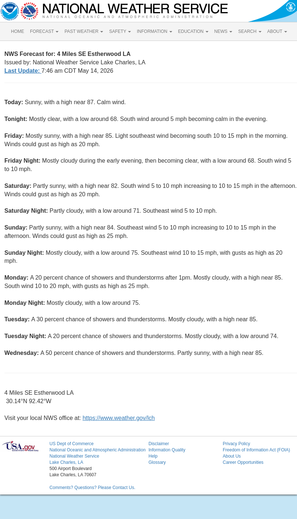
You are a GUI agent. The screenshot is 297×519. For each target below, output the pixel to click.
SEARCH (249, 31)
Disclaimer (158, 443)
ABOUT (277, 31)
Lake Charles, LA (66, 462)
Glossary (157, 462)
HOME (17, 31)
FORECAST (44, 31)
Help (153, 456)
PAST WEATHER (83, 31)
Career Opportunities (243, 462)
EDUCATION (193, 31)
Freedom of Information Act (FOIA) (256, 449)
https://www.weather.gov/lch (119, 418)
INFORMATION (154, 31)
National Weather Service (74, 456)
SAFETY (120, 31)
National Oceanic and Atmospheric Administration (97, 449)
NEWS (223, 31)
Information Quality (166, 449)
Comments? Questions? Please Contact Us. (92, 487)
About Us (232, 456)
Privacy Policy (236, 443)
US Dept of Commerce (71, 443)
